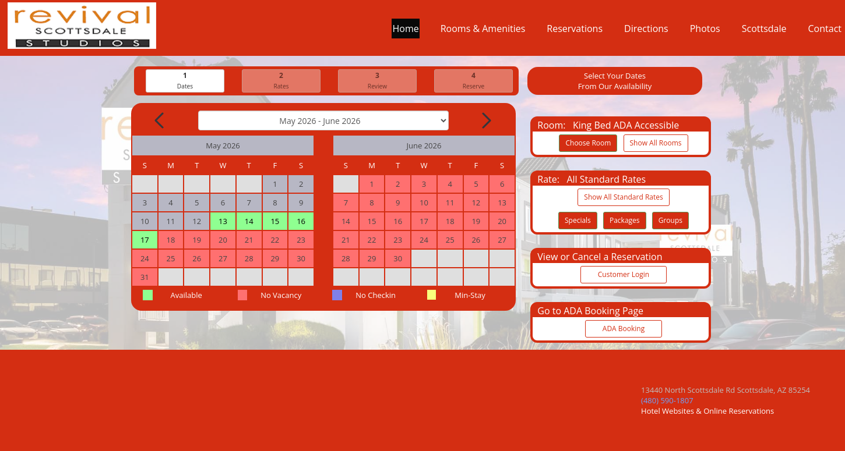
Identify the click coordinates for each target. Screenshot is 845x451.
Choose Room (588, 143)
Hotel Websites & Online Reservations (707, 411)
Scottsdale (764, 31)
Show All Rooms (656, 143)
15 (274, 221)
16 (301, 221)
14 (249, 221)
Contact (825, 31)
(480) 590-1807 (667, 400)
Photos (705, 31)
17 (144, 240)
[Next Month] (485, 120)
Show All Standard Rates (623, 197)
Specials (578, 220)
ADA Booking (624, 328)
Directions (646, 31)
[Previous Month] (160, 120)
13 (223, 221)
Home (405, 31)
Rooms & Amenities (483, 31)
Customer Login (623, 274)
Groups (670, 220)
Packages (625, 220)
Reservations (575, 31)
